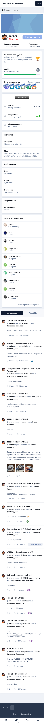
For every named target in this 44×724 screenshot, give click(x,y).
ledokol (24, 346)
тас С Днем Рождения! (17, 393)
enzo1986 (25, 601)
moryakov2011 (14, 256)
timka (23, 396)
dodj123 (24, 651)
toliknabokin (13, 280)
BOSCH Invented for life (30, 578)
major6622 (13, 248)
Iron (23, 532)
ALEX (10, 232)
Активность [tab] (12, 313)
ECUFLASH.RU (26, 374)
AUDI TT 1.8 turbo (15, 648)
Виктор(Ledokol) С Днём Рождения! (24, 529)
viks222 (11, 288)
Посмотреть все (34, 82)
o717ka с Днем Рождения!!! (20, 343)
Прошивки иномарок (15, 326)
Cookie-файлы (26, 714)
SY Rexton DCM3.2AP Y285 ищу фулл (24, 483)
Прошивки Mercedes (17, 320)
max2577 (12, 224)
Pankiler (11, 264)
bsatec (11, 240)
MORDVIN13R (14, 272)
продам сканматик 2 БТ (18, 418)
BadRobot (25, 486)
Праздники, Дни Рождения (17, 376)
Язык (15, 714)
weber (11, 323)
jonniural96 (13, 296)
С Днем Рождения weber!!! (19, 575)
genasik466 (25, 323)
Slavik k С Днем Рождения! (19, 506)
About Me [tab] (33, 313)
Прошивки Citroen (15, 597)
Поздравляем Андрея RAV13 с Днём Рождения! (24, 369)
